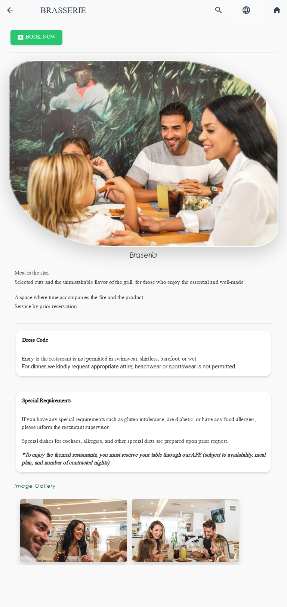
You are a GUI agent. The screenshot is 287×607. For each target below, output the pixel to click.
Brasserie (63, 10)
